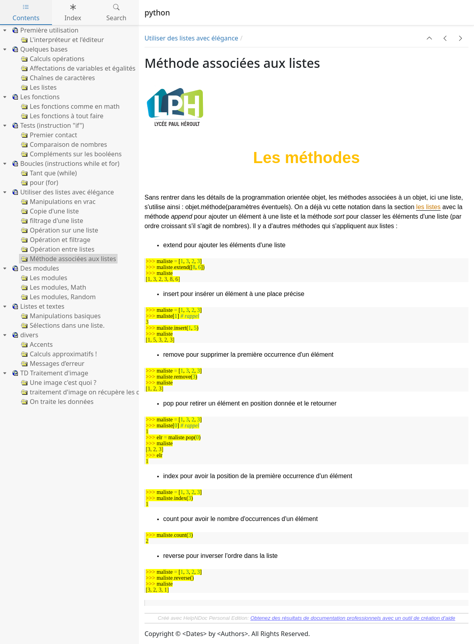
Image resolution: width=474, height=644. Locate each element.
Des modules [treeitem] (34, 268)
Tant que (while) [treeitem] (48, 173)
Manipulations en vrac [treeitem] (57, 201)
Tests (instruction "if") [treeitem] (47, 125)
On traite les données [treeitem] (56, 401)
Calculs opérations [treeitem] (52, 58)
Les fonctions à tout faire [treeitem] (61, 116)
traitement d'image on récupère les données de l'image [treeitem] (107, 392)
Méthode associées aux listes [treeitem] (67, 258)
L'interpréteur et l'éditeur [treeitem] (61, 39)
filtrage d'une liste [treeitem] (51, 220)
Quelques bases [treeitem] (38, 49)
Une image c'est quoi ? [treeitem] (57, 382)
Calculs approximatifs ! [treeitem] (58, 354)
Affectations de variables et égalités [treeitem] (77, 68)
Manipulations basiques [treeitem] (60, 316)
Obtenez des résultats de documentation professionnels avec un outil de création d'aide (352, 618)
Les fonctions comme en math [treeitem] (69, 106)
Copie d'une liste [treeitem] (49, 211)
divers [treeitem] (24, 335)
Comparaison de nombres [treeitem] (63, 144)
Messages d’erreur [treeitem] (52, 363)
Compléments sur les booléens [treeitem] (70, 154)
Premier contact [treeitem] (48, 135)
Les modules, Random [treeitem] (57, 297)
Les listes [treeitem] (38, 87)
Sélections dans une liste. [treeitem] (61, 325)
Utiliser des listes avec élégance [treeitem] (62, 192)
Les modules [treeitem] (43, 278)
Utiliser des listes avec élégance (191, 38)
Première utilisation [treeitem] (44, 30)
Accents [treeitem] (36, 344)
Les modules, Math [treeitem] (52, 287)
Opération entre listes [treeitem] (56, 249)
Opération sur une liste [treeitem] (58, 230)
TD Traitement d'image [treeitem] (49, 373)
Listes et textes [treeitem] (37, 306)
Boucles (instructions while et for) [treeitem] (64, 163)
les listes (428, 207)
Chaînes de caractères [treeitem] (57, 78)
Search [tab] (116, 12)
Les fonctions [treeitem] (35, 97)
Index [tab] (72, 12)
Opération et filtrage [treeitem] (55, 239)
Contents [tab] (26, 12)
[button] (429, 38)
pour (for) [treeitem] (38, 182)
